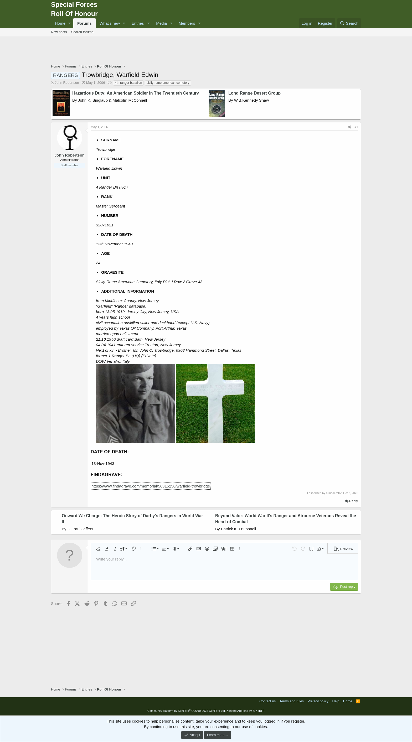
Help (335, 701)
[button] (69, 23)
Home (60, 23)
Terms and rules (292, 701)
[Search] (349, 23)
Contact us (267, 701)
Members (187, 23)
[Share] (349, 127)
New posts (59, 32)
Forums (84, 23)
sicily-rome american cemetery (168, 83)
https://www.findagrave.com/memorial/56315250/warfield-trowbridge (150, 486)
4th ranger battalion (128, 83)
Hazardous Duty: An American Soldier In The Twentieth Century (135, 93)
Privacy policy (318, 701)
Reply (353, 501)
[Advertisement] (206, 51)
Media (161, 23)
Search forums (82, 32)
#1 (356, 127)
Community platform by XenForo (186, 710)
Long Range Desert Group (254, 93)
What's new (110, 23)
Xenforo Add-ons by (245, 710)
